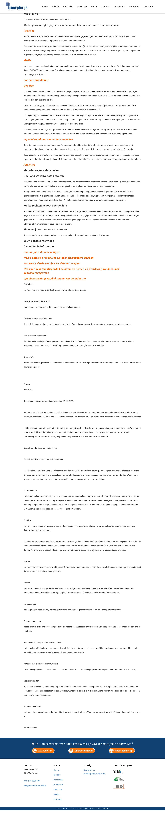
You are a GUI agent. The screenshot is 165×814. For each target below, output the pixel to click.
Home (45, 6)
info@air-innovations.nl (35, 789)
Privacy (73, 812)
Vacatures (134, 6)
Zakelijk (55, 6)
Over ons (105, 6)
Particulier (68, 6)
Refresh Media (100, 812)
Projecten (82, 6)
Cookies (61, 812)
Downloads (119, 6)
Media (94, 6)
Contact (148, 6)
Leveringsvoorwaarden (95, 777)
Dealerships (89, 773)
